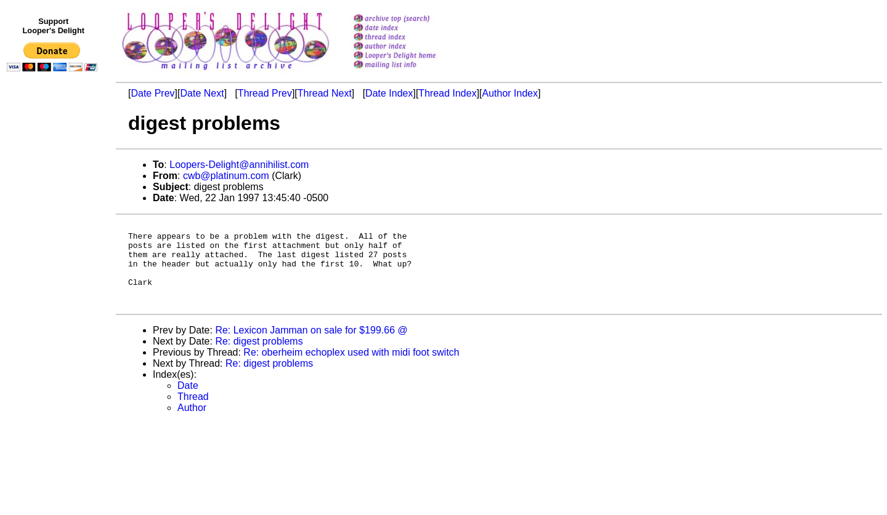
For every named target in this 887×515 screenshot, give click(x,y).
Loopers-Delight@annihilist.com (239, 164)
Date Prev (152, 93)
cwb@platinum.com (226, 175)
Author (191, 424)
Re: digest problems (258, 358)
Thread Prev (265, 93)
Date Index (389, 93)
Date (187, 402)
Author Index (510, 93)
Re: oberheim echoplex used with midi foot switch (351, 369)
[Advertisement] (54, 330)
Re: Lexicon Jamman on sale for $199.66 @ (311, 346)
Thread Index (447, 93)
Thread (193, 413)
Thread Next (325, 93)
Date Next (202, 93)
